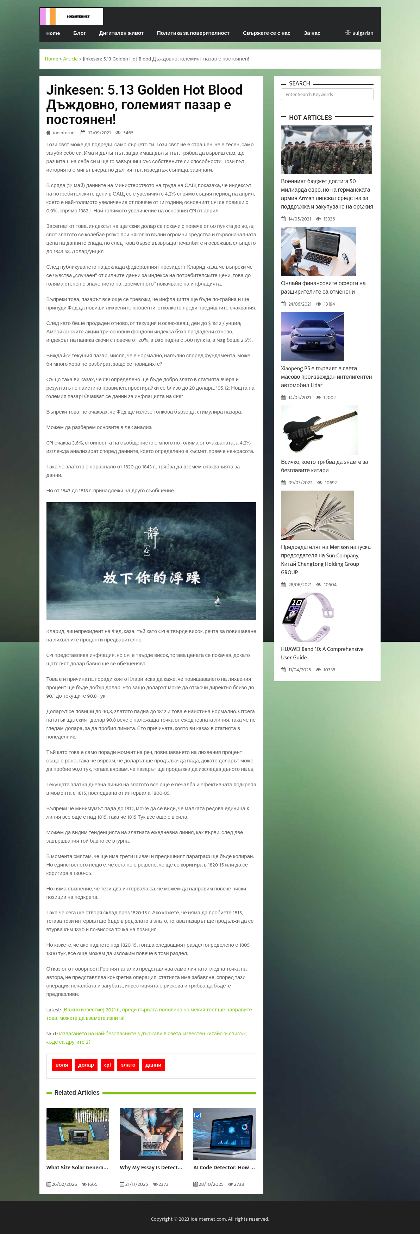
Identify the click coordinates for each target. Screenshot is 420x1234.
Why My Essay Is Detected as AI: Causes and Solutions (151, 1168)
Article (70, 59)
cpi (107, 1065)
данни (153, 1065)
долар (86, 1065)
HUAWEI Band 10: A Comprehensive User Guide (322, 654)
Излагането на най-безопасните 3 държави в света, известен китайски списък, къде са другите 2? (146, 1038)
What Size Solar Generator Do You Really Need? (77, 1168)
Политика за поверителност (193, 33)
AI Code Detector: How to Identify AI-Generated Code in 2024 (224, 1168)
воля (62, 1065)
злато (128, 1065)
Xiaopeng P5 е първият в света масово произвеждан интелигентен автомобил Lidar (326, 377)
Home (53, 33)
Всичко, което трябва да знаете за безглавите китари (324, 466)
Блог (79, 33)
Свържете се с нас (266, 33)
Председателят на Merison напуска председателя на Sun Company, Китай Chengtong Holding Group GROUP (326, 560)
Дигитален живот (121, 33)
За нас (312, 33)
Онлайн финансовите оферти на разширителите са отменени (323, 288)
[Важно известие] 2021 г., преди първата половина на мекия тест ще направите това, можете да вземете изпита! (149, 1014)
